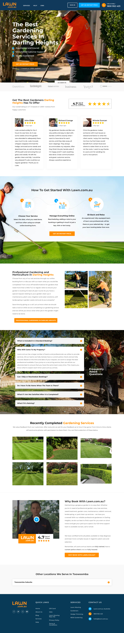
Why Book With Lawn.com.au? (81, 555)
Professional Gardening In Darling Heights (36, 320)
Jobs (42, 5)
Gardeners (74, 611)
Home (37, 608)
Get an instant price (62, 234)
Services (26, 5)
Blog (37, 615)
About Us (38, 612)
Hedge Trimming (76, 614)
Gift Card (52, 608)
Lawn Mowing (75, 607)
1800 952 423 (113, 6)
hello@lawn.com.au (101, 619)
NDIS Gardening (76, 617)
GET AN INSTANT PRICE (89, 5)
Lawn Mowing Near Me (54, 616)
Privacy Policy (54, 620)
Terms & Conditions (53, 624)
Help (35, 5)
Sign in (72, 5)
